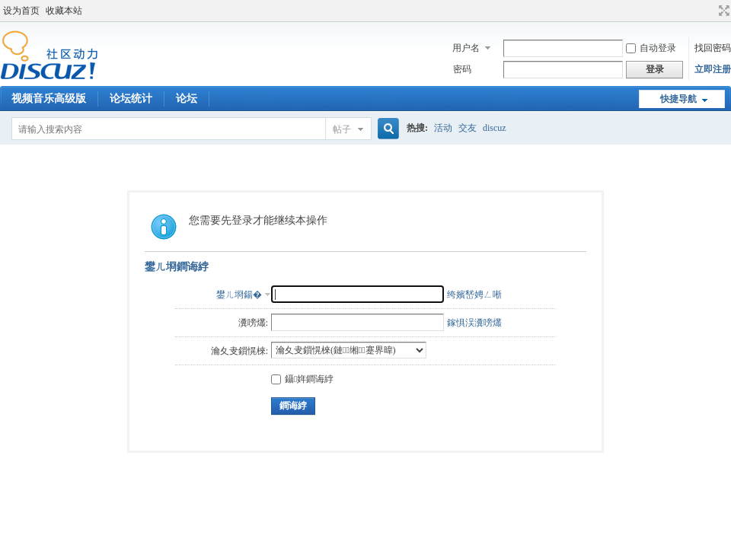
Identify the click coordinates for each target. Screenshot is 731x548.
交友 (467, 128)
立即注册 (712, 69)
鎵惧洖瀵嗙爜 (474, 322)
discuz (494, 128)
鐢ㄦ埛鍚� (239, 294)
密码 (462, 69)
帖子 (342, 129)
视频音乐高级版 (48, 98)
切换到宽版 (722, 11)
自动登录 (651, 48)
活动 (443, 128)
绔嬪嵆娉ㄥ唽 (474, 294)
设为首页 (21, 10)
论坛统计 (131, 98)
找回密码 (712, 48)
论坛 (186, 98)
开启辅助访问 (709, 11)
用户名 (466, 48)
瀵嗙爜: (253, 322)
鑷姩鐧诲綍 (302, 379)
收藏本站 (64, 10)
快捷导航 (678, 99)
